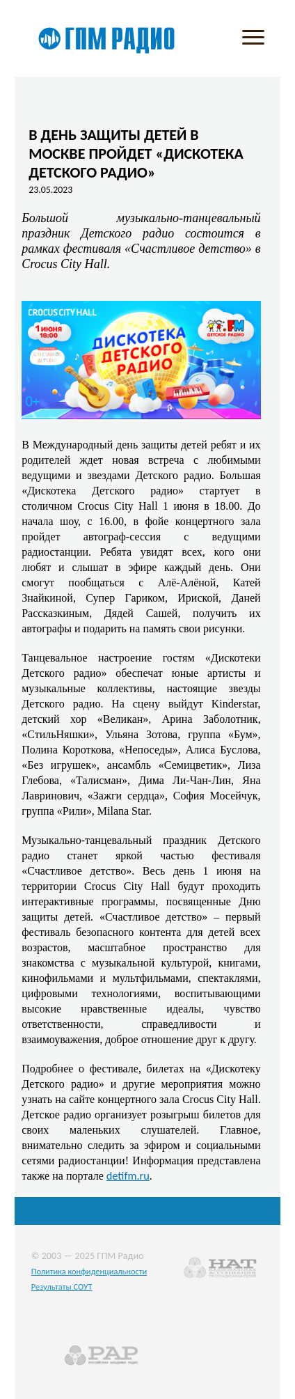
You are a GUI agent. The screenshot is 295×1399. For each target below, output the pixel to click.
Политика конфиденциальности (89, 1271)
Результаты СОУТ (62, 1286)
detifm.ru (128, 1175)
